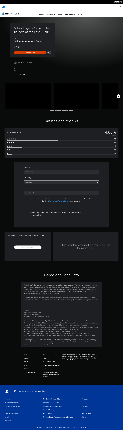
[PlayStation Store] (11, 11)
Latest (41, 12)
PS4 (19, 6)
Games (8, 6)
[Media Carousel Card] (28, 94)
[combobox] (61, 170)
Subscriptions (70, 12)
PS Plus (25, 6)
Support (54, 6)
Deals (60, 12)
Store (47, 6)
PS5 (14, 6)
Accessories (33, 6)
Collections (51, 12)
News (41, 6)
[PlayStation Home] (4, 6)
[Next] (118, 94)
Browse (80, 12)
